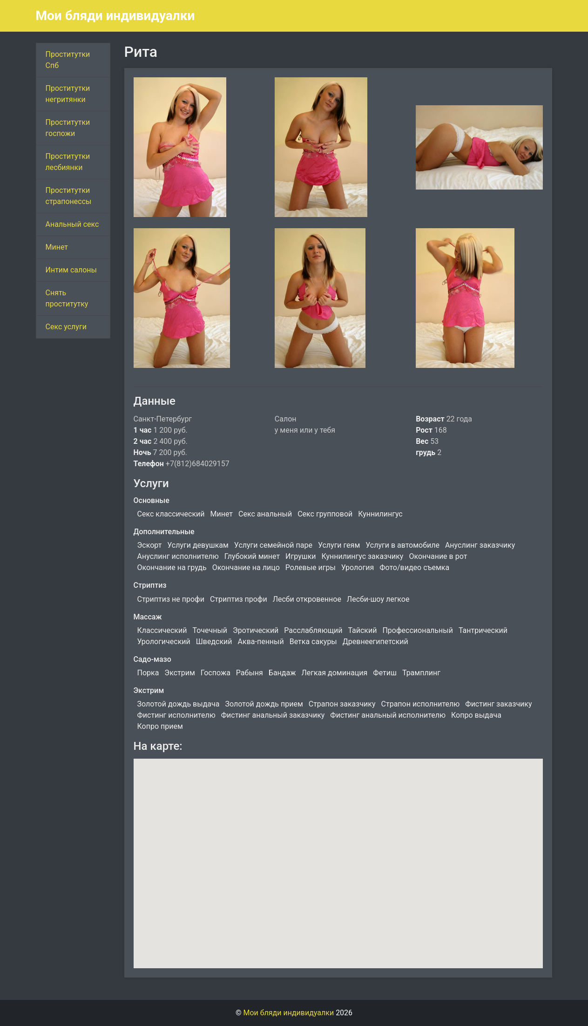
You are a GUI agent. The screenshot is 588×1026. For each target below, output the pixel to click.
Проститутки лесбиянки (68, 162)
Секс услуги (66, 326)
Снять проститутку (67, 298)
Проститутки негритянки (68, 94)
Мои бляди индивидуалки (115, 15)
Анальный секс (72, 224)
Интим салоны (71, 269)
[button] (338, 854)
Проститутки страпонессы (69, 196)
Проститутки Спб (68, 60)
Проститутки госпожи (68, 128)
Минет (57, 247)
